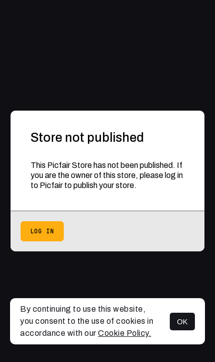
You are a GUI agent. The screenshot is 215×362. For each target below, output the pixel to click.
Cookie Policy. (124, 333)
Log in (42, 231)
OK (182, 321)
